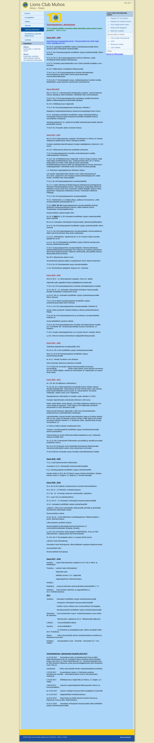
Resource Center (117, 44)
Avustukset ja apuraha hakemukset (33, 35)
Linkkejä (28, 40)
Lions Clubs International (120, 38)
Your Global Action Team (120, 25)
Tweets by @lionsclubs (114, 54)
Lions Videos (115, 47)
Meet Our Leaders (117, 31)
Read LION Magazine (119, 28)
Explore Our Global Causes (121, 21)
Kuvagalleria (29, 17)
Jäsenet (28, 26)
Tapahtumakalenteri (32, 30)
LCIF (112, 41)
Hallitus (27, 22)
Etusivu (27, 13)
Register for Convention (119, 18)
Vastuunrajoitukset (125, 737)
